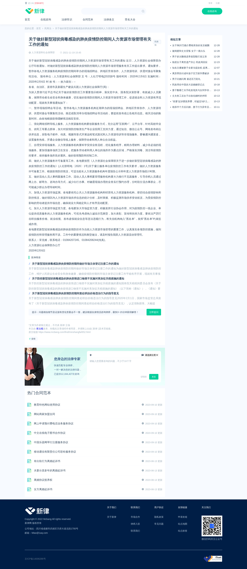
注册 (218, 3)
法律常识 (67, 19)
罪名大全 (130, 19)
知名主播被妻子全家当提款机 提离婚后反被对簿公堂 (191, 67)
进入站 (31, 3)
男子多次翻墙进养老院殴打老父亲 (189, 56)
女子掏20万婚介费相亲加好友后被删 (190, 45)
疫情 (33, 339)
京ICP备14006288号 (35, 558)
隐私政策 (159, 517)
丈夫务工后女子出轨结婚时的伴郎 (189, 95)
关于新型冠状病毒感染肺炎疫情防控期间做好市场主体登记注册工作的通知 (75, 263)
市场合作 (135, 517)
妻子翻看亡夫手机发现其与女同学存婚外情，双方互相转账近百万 (191, 90)
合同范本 (88, 19)
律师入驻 (135, 524)
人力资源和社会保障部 (43, 52)
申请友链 (182, 517)
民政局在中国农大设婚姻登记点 (188, 84)
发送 (154, 377)
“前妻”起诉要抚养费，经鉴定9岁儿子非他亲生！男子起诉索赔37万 (191, 101)
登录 (210, 3)
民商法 (47, 28)
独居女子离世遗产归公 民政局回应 (189, 62)
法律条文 (109, 19)
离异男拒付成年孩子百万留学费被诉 (190, 73)
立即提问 (153, 312)
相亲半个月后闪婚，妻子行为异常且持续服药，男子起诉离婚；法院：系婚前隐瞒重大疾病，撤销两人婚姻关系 (191, 107)
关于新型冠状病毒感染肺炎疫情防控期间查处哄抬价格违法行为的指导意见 (75, 293)
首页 (27, 19)
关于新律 (111, 517)
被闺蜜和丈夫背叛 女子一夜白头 (188, 51)
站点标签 (182, 530)
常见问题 (159, 524)
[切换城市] (39, 3)
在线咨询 (212, 11)
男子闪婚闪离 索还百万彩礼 (186, 79)
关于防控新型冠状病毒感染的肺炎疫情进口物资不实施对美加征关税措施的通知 (78, 278)
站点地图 (182, 524)
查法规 (39, 328)
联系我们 (135, 530)
